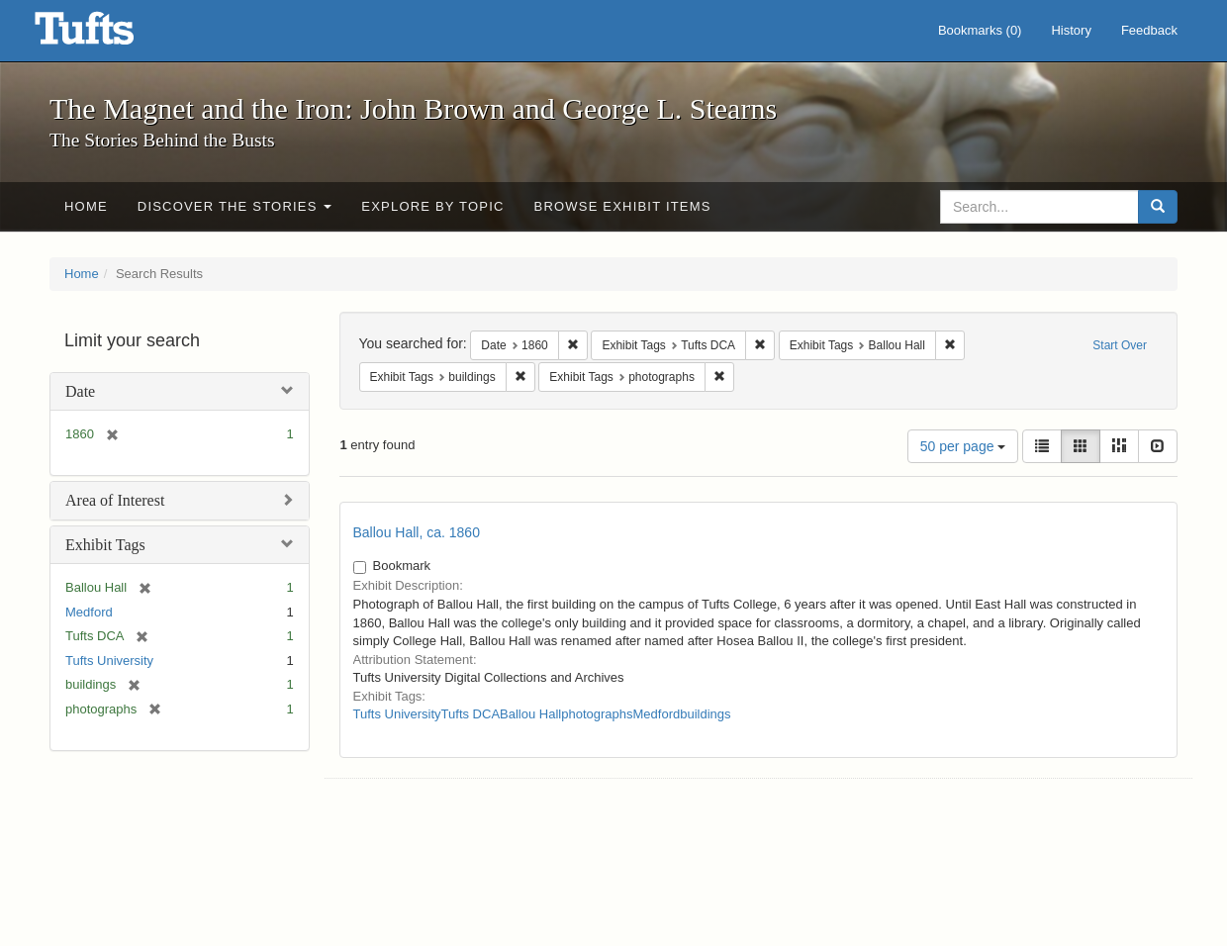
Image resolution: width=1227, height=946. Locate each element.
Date (80, 391)
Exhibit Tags (105, 544)
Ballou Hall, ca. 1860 (416, 532)
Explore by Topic (432, 206)
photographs (596, 714)
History (1070, 30)
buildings (705, 714)
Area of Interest (114, 500)
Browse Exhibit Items (622, 206)
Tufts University (109, 660)
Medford (89, 612)
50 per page (963, 446)
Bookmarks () (980, 30)
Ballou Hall (530, 714)
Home (86, 206)
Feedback (1149, 30)
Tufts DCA (470, 714)
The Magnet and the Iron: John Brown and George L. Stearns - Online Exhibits (109, 34)
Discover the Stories (235, 206)
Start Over (1119, 345)
